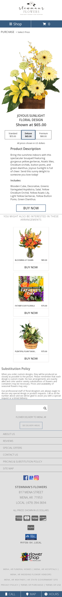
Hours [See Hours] (51, 594)
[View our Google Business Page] (31, 479)
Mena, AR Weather (14, 579)
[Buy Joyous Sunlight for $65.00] (31, 208)
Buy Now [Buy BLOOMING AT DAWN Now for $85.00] (31, 267)
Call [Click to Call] (10, 594)
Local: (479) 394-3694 (31, 503)
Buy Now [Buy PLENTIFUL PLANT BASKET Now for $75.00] (31, 358)
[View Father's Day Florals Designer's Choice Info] (31, 289)
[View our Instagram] (36, 479)
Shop (15, 23)
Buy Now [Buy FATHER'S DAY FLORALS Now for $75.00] (31, 313)
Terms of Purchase (32, 585)
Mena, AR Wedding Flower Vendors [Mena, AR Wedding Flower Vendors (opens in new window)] (30, 574)
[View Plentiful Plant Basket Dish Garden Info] (31, 334)
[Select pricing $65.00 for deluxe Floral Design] (28, 134)
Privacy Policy (9, 585)
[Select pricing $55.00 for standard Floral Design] (13, 134)
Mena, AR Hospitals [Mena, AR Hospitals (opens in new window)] (45, 569)
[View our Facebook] (25, 479)
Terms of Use (53, 585)
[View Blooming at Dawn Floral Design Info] (31, 243)
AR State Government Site (42, 579)
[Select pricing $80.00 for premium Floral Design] (43, 134)
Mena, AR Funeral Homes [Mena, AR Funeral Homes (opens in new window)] (17, 569)
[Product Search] (32, 408)
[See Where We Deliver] (31, 425)
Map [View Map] (31, 594)
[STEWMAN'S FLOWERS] (31, 16)
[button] (31, 537)
